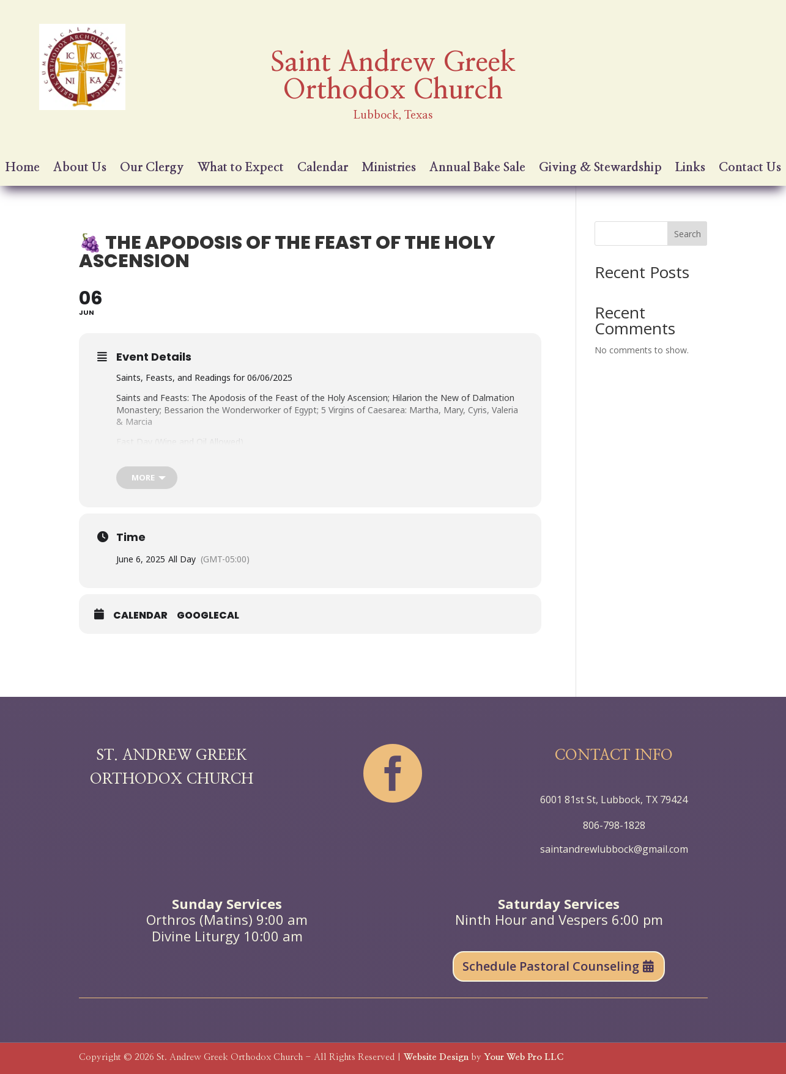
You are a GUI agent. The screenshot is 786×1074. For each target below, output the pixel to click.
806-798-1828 (614, 825)
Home (23, 168)
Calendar (322, 168)
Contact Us (750, 168)
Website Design (436, 1057)
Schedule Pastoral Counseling (550, 966)
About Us (79, 168)
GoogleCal (208, 615)
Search (687, 234)
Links (690, 168)
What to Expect (241, 168)
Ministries (388, 168)
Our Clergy (152, 168)
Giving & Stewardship (600, 168)
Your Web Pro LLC (523, 1057)
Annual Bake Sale (477, 168)
